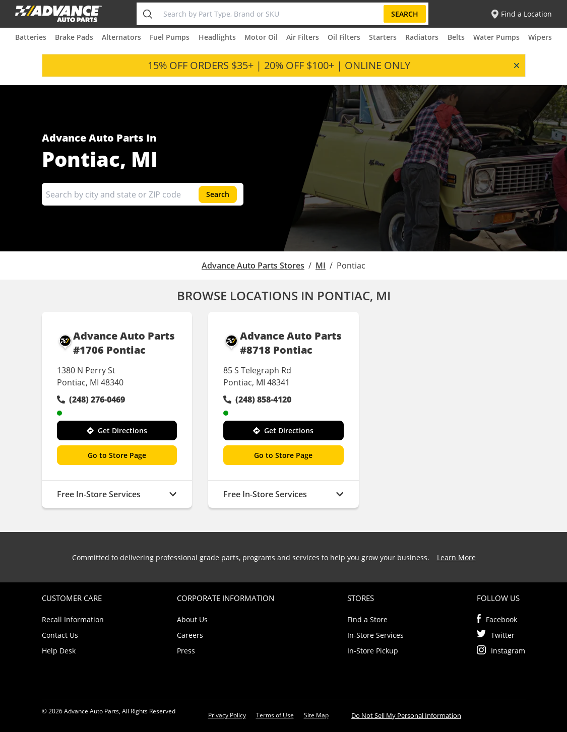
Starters (383, 37)
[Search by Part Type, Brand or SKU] (271, 14)
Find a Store (367, 619)
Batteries (30, 37)
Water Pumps (496, 37)
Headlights (217, 37)
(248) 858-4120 (257, 399)
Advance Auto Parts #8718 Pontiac (282, 343)
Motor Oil (261, 37)
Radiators (421, 37)
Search (404, 14)
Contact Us (60, 635)
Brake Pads (74, 37)
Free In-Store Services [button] (117, 494)
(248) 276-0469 (91, 399)
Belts (456, 37)
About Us (192, 619)
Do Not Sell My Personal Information (406, 715)
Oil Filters (344, 37)
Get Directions (117, 430)
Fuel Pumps (170, 37)
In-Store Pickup (372, 650)
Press (186, 650)
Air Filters (302, 37)
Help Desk (59, 650)
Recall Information (73, 619)
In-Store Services (375, 635)
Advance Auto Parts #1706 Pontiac (116, 343)
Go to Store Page (117, 455)
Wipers (540, 37)
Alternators (121, 37)
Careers (190, 635)
